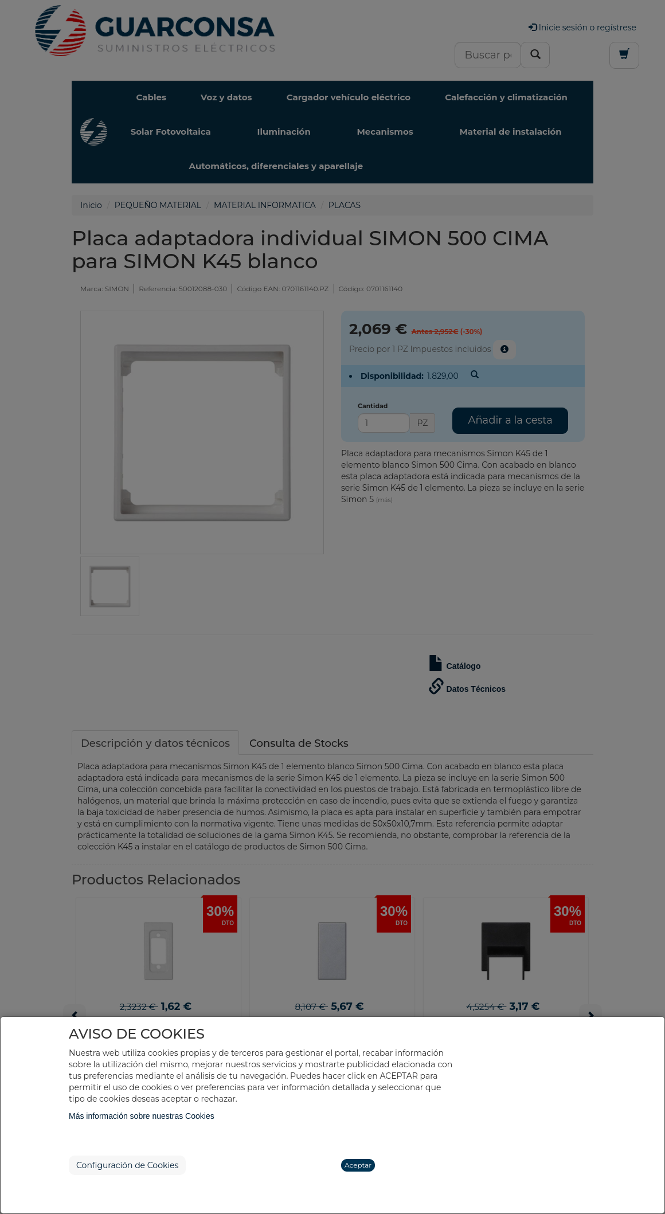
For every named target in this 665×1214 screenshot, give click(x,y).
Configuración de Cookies (127, 1165)
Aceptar (358, 1165)
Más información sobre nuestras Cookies (141, 1116)
